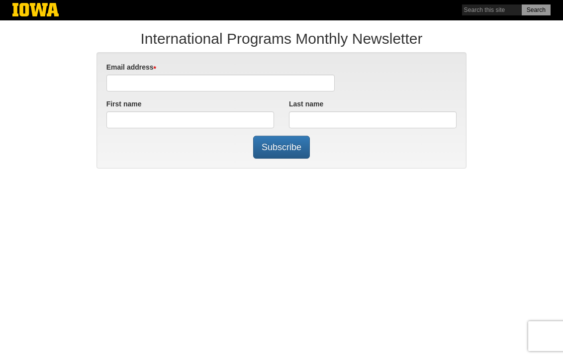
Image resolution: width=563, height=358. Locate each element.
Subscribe (281, 147)
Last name (306, 104)
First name (124, 104)
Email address (130, 67)
